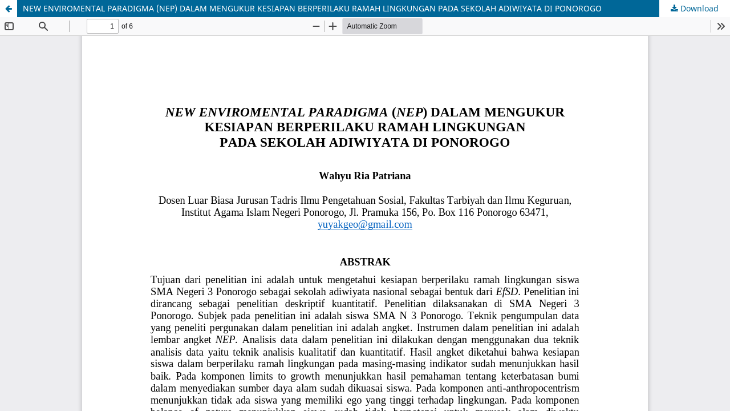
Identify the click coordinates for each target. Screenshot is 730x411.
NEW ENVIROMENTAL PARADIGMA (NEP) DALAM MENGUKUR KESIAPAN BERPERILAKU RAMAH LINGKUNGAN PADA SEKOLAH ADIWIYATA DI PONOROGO (312, 8)
